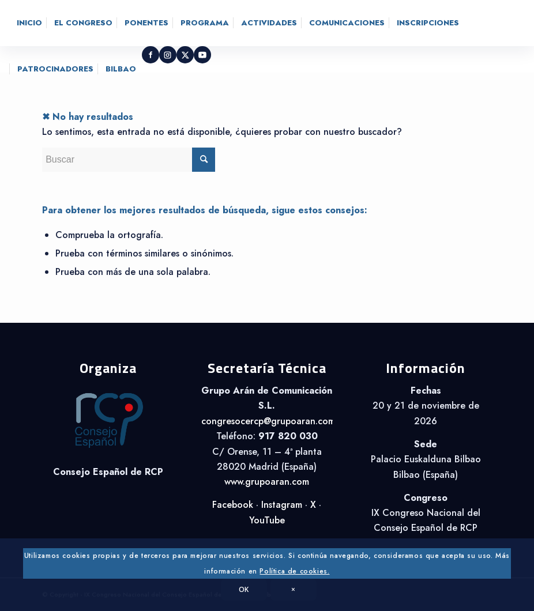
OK (244, 589)
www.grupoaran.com (266, 481)
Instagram (281, 504)
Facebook (232, 504)
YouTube (267, 520)
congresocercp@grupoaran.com (268, 421)
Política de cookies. (294, 571)
